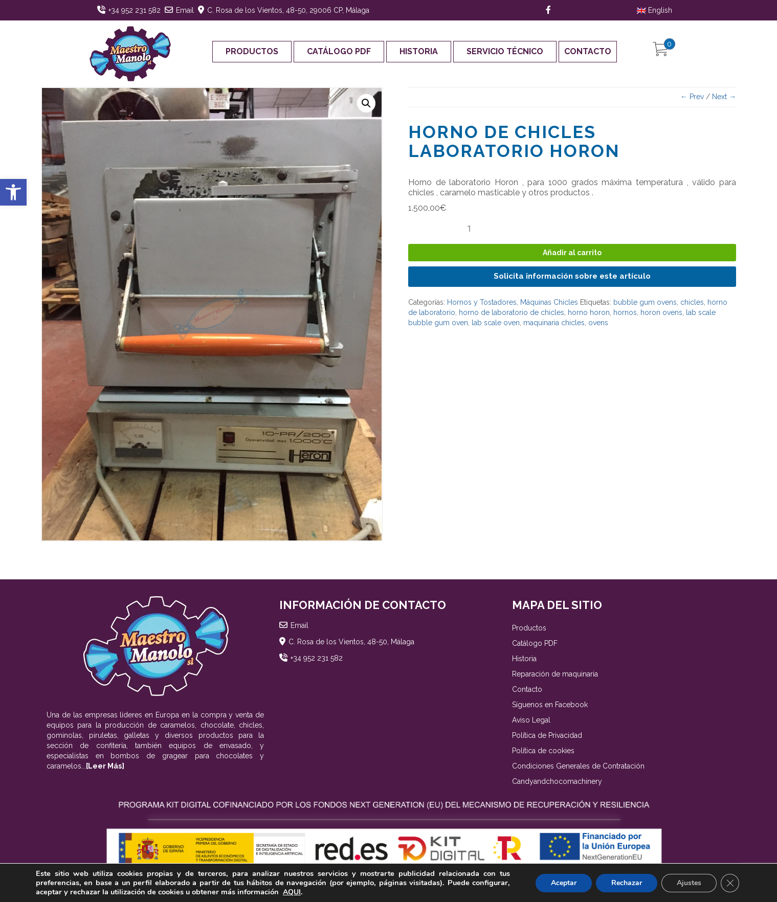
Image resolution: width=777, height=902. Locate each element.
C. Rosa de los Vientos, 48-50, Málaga (351, 642)
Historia (418, 51)
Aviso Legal (531, 720)
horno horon (589, 312)
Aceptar (563, 883)
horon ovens (661, 312)
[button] (13, 192)
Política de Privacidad (547, 735)
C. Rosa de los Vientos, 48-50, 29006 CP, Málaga (288, 10)
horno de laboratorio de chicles (511, 312)
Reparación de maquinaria (555, 674)
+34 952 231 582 (134, 10)
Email (185, 10)
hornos (625, 312)
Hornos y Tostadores (482, 302)
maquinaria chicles (554, 323)
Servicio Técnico (505, 51)
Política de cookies (543, 751)
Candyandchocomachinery (557, 781)
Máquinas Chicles (549, 302)
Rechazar (626, 883)
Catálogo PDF (339, 51)
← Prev (692, 97)
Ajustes (689, 883)
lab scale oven (496, 323)
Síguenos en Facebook (550, 705)
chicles (692, 302)
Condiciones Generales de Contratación (578, 766)
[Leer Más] (105, 766)
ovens (598, 323)
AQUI (292, 892)
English (654, 10)
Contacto (587, 51)
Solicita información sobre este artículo (572, 276)
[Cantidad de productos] (473, 228)
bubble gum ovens (645, 302)
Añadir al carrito (572, 253)
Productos (252, 51)
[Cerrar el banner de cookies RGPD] (730, 883)
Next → (724, 97)
